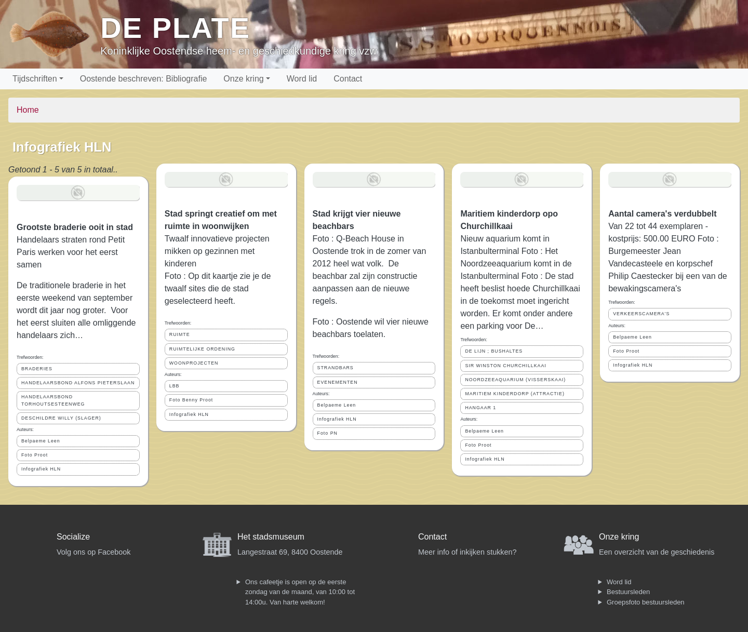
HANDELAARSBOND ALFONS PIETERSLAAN (78, 382)
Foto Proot (34, 455)
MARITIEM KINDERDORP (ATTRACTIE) (514, 393)
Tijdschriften (34, 78)
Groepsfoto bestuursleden (646, 602)
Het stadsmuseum (270, 536)
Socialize (73, 536)
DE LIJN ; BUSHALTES (494, 351)
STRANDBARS (335, 367)
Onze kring (243, 78)
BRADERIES (36, 368)
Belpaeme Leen (40, 440)
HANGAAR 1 (480, 407)
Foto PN (327, 433)
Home (28, 109)
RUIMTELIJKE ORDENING (202, 349)
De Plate (175, 27)
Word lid (302, 78)
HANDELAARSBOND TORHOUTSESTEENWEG (53, 400)
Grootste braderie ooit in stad (75, 227)
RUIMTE (179, 334)
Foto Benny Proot (191, 399)
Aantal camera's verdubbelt (662, 213)
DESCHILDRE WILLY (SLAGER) (61, 418)
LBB (174, 385)
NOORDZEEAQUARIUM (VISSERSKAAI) (515, 379)
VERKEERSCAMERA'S (641, 313)
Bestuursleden (628, 592)
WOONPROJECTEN (194, 363)
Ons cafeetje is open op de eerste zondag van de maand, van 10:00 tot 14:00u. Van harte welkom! (300, 592)
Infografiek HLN (41, 469)
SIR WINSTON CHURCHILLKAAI (505, 365)
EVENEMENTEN (337, 382)
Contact (347, 78)
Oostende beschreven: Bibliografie (143, 78)
